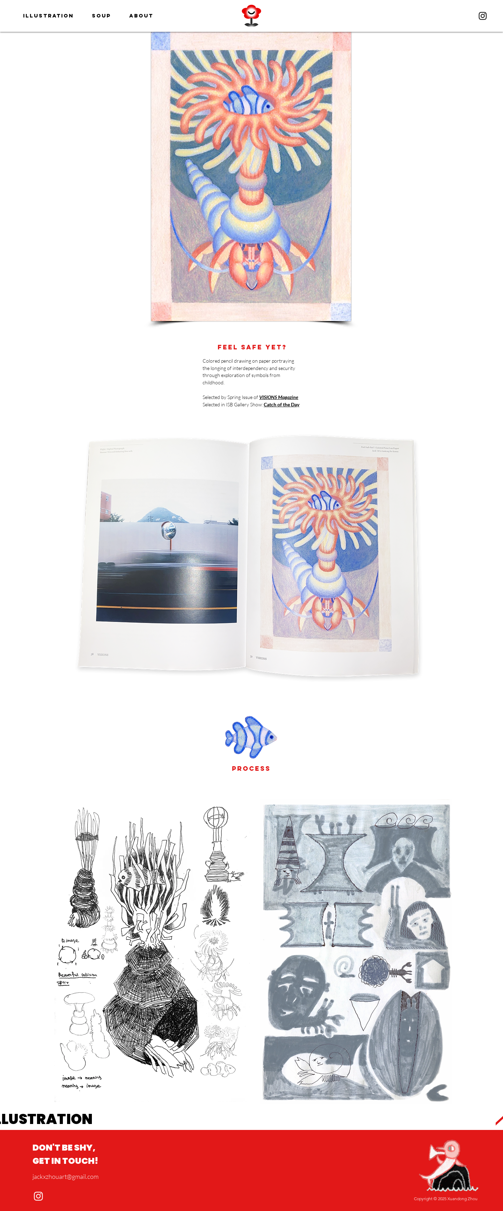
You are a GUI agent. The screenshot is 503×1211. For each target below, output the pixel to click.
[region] (251, 16)
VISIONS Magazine (278, 397)
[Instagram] (483, 15)
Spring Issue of (243, 397)
